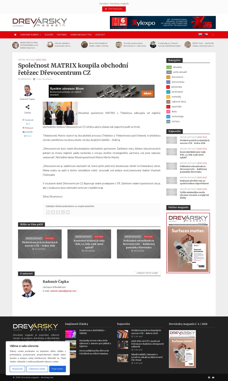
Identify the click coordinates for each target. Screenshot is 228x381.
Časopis (49, 34)
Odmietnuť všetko (37, 369)
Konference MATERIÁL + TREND (92, 336)
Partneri (62, 34)
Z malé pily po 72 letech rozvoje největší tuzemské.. (180, 44)
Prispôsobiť (17, 369)
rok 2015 (49, 238)
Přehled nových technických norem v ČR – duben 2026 (146, 336)
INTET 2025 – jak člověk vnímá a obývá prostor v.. (214, 44)
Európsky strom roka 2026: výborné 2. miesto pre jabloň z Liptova (95, 348)
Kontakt (100, 34)
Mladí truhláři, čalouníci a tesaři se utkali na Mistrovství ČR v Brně (146, 362)
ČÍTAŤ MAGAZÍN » (114, 9)
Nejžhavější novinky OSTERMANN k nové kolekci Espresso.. (40, 45)
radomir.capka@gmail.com (63, 291)
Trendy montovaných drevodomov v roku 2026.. (146, 44)
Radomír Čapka (27, 99)
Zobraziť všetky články (147, 273)
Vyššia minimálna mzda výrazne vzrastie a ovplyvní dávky (194, 195)
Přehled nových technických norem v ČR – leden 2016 (40, 244)
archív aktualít (27, 59)
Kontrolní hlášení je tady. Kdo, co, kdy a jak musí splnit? (89, 244)
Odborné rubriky (29, 34)
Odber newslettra (81, 34)
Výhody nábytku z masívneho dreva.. (74, 44)
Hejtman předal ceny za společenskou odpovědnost (194, 182)
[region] (38, 358)
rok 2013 (41, 59)
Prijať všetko (57, 369)
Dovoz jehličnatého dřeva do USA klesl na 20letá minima (94, 356)
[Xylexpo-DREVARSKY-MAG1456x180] (163, 22)
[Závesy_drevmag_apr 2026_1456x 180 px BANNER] (102, 93)
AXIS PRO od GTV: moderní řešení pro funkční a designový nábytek (147, 348)
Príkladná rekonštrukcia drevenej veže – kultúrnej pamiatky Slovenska (139, 244)
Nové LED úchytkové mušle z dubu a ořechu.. (110, 44)
